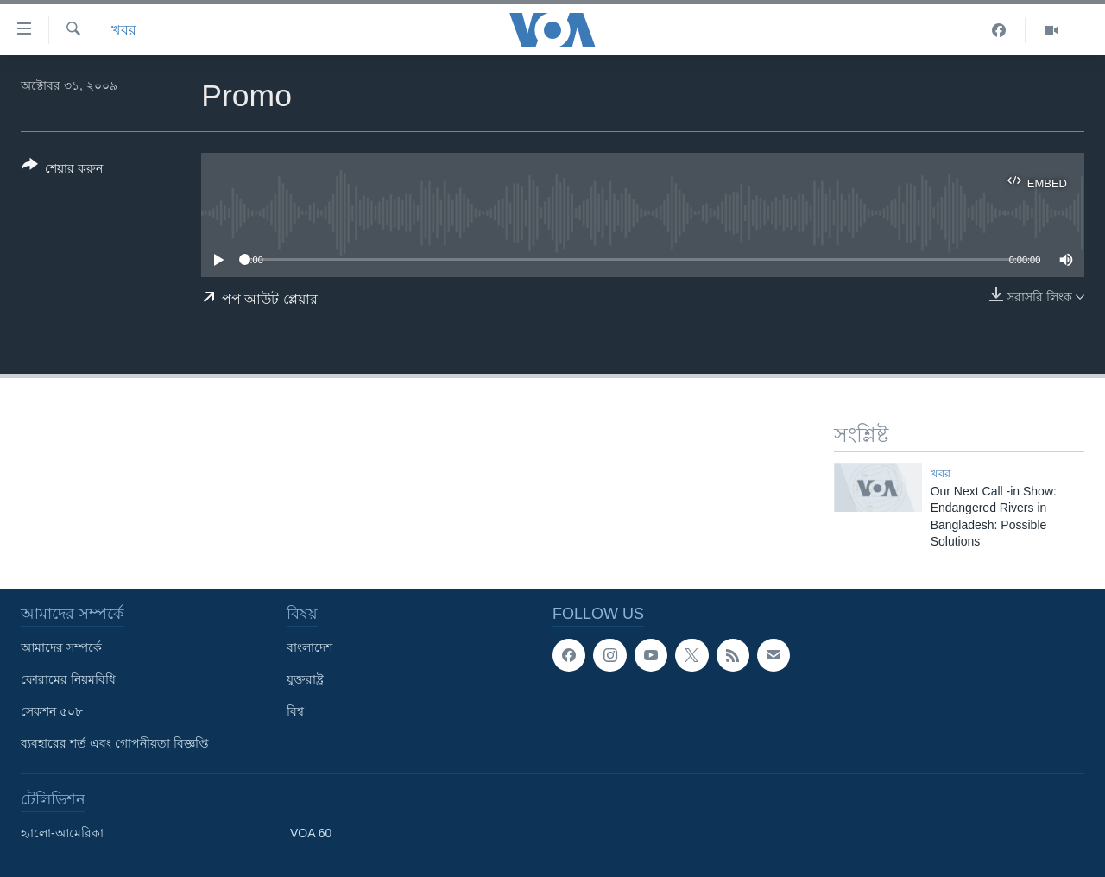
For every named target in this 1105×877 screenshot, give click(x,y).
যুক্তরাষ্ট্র (305, 679)
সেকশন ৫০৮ (52, 711)
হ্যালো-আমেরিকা (62, 833)
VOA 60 (311, 833)
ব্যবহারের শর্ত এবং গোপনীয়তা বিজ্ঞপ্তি (115, 743)
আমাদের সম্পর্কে (61, 647)
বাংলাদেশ (309, 647)
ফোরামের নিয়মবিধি (68, 679)
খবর (123, 29)
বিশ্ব (295, 711)
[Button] (62, 170)
